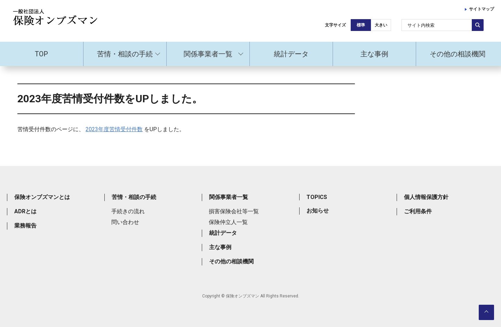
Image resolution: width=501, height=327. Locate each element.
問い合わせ (125, 222)
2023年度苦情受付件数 (114, 129)
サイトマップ (481, 9)
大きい (381, 25)
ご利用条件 (418, 211)
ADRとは (25, 211)
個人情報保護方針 (426, 197)
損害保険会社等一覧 (234, 211)
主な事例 (374, 54)
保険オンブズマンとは (42, 197)
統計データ (291, 54)
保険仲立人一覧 (228, 222)
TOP (41, 54)
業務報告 (25, 225)
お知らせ (318, 210)
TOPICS (317, 197)
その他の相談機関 (457, 54)
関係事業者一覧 (208, 54)
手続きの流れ (128, 211)
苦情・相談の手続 (125, 54)
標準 (361, 25)
